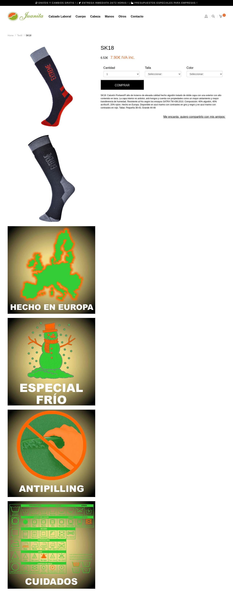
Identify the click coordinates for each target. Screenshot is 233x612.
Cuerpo (81, 16)
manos (109, 16)
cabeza (95, 16)
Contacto (137, 16)
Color (190, 67)
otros (122, 16)
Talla (148, 67)
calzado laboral (60, 16)
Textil (19, 35)
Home (10, 35)
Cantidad (109, 67)
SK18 (28, 35)
